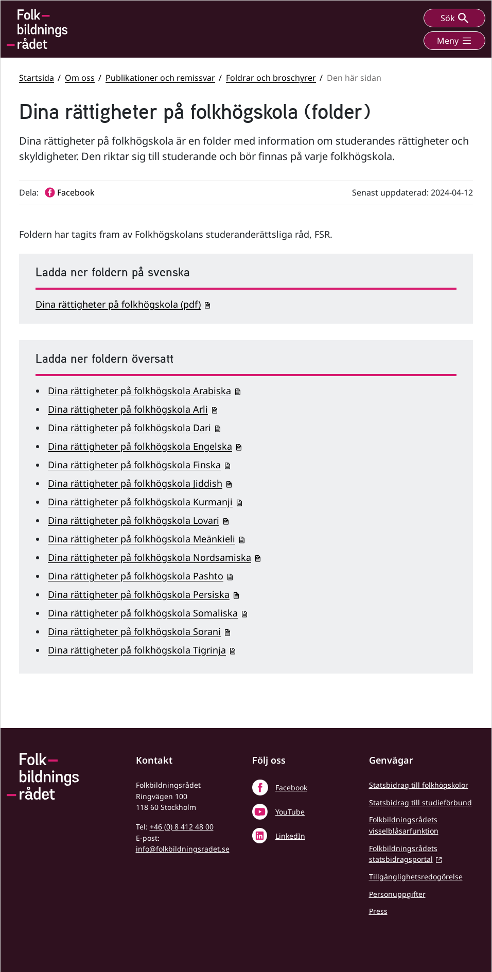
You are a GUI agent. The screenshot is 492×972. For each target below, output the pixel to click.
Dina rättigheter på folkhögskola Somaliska (143, 613)
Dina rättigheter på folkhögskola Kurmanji (140, 502)
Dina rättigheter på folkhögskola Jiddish (135, 483)
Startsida (36, 77)
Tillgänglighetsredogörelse (416, 876)
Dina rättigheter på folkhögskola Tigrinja (137, 650)
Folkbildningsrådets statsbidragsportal (403, 853)
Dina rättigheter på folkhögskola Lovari (133, 520)
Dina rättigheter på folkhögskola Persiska (139, 594)
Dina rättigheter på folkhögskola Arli (128, 409)
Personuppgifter (397, 894)
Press (378, 911)
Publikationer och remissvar (160, 77)
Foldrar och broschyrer (271, 77)
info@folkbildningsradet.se (183, 849)
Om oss (80, 77)
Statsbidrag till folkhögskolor (418, 785)
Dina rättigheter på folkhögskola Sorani (134, 631)
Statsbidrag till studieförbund (420, 802)
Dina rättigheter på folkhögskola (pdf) (118, 304)
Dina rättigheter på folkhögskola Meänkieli (141, 539)
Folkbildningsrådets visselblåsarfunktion (403, 825)
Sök (454, 18)
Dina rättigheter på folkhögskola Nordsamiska (149, 557)
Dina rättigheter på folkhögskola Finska (134, 464)
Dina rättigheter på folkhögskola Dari (129, 427)
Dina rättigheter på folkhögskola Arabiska (139, 390)
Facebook (291, 787)
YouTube (290, 812)
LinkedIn (290, 836)
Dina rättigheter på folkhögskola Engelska (140, 446)
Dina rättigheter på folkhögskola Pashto (135, 576)
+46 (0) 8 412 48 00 (182, 827)
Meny (454, 40)
